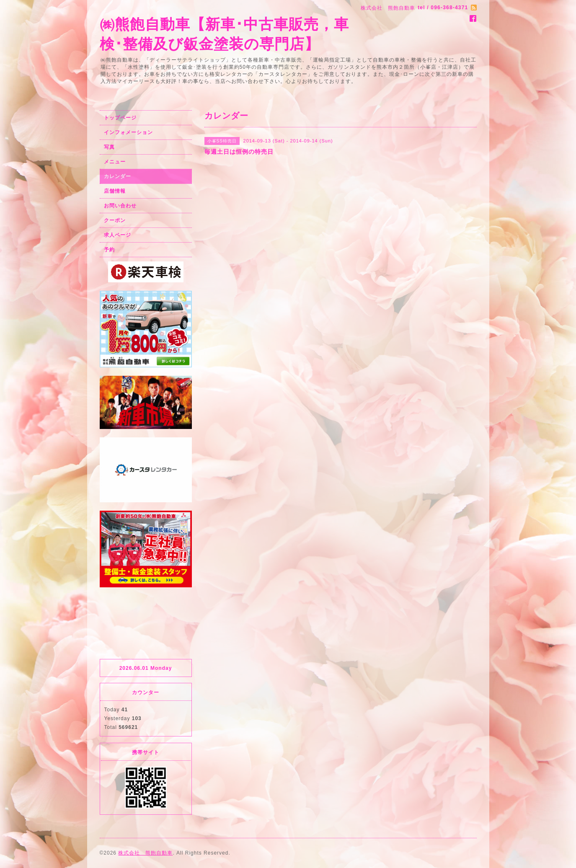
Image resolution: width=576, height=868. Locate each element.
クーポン (115, 220)
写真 (109, 147)
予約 (109, 250)
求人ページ (117, 235)
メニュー (115, 162)
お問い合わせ (120, 206)
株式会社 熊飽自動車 (145, 853)
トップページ (120, 118)
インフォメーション (128, 132)
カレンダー (117, 176)
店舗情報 (115, 191)
